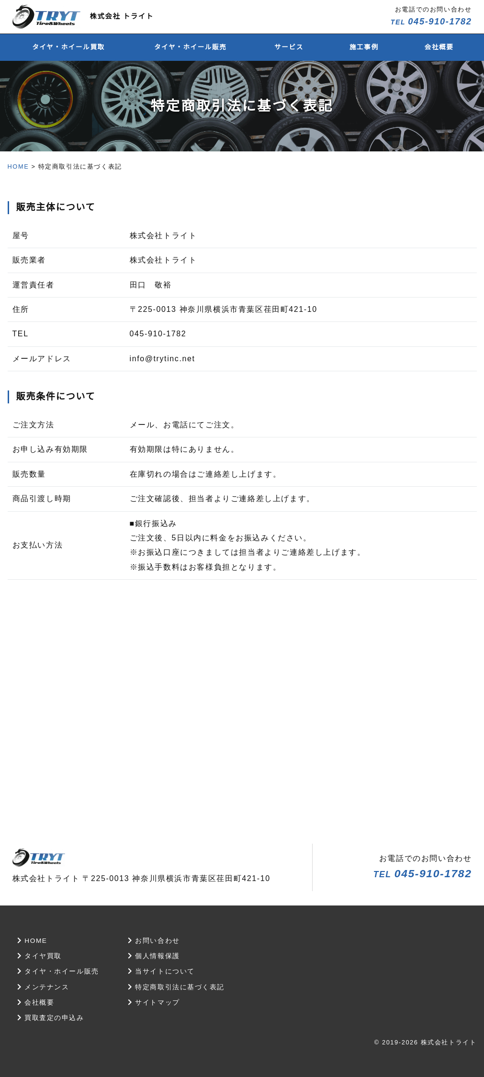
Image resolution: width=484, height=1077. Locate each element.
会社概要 (439, 47)
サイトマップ (154, 1002)
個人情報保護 (154, 956)
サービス (289, 47)
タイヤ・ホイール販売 (190, 47)
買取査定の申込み (51, 1017)
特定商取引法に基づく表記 (176, 987)
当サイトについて (162, 971)
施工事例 (364, 47)
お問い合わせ (154, 940)
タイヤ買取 (39, 956)
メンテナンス (43, 987)
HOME (18, 166)
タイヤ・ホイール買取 (68, 47)
